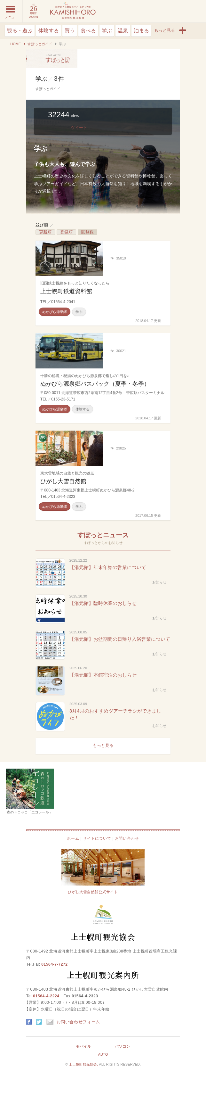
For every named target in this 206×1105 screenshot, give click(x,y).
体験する (48, 30)
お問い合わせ (127, 838)
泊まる (141, 30)
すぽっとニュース (103, 535)
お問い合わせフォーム (73, 1021)
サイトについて (97, 838)
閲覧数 (87, 232)
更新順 (45, 232)
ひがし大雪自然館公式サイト (93, 892)
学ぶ (107, 30)
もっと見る (103, 745)
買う (70, 30)
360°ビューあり (43, 438)
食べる (88, 30)
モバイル (83, 1046)
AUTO (103, 1054)
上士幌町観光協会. (84, 1064)
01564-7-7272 (54, 964)
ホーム (73, 838)
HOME (15, 44)
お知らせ (159, 582)
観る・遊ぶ (20, 30)
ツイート (79, 127)
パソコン (122, 1046)
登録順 (66, 232)
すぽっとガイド (40, 44)
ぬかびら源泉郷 (54, 312)
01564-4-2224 (46, 996)
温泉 (123, 30)
